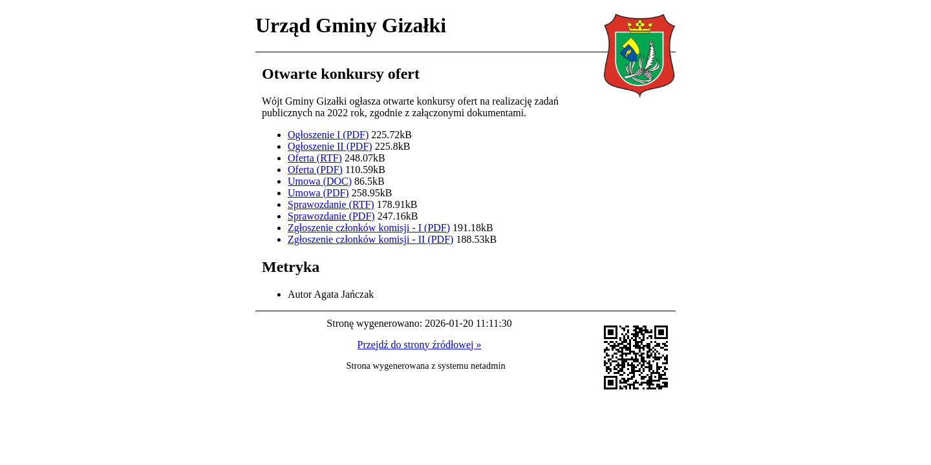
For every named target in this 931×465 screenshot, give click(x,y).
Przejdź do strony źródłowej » (420, 344)
